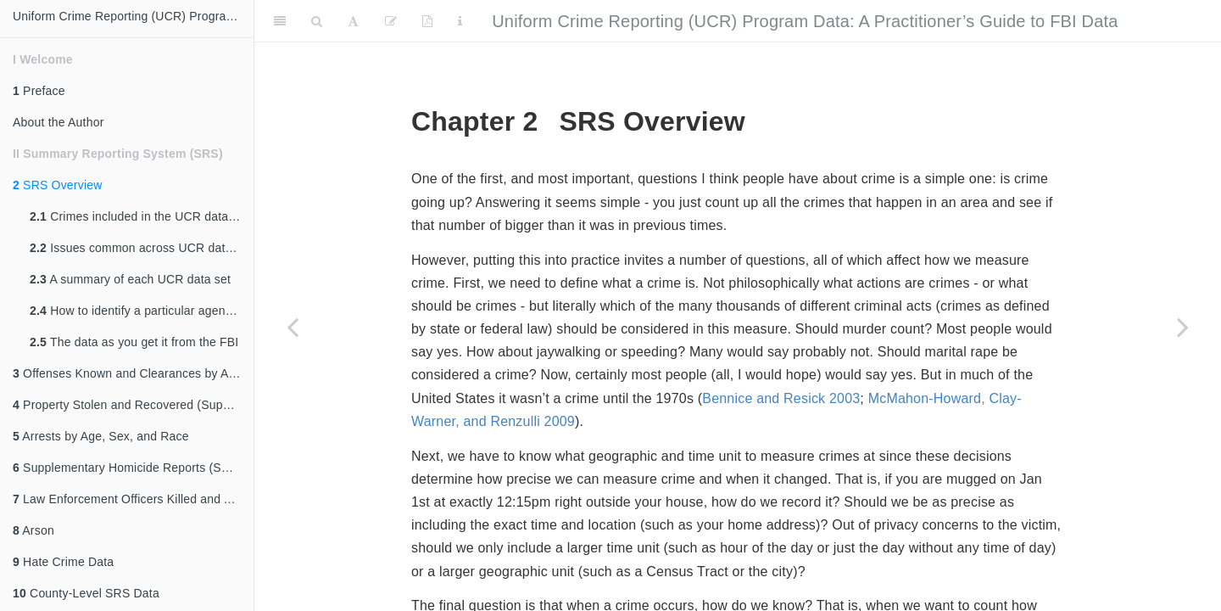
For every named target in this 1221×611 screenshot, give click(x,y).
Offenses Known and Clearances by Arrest (133, 373)
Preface (39, 91)
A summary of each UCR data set (130, 279)
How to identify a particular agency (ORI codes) (142, 310)
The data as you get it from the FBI (134, 342)
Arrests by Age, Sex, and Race (101, 436)
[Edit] (391, 21)
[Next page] (1183, 326)
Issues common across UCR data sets (142, 248)
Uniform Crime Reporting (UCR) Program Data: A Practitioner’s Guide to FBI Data (805, 21)
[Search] (316, 21)
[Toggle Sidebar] (279, 21)
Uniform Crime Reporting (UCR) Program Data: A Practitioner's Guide (133, 16)
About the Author (58, 122)
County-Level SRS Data (86, 593)
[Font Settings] (353, 21)
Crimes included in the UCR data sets (142, 216)
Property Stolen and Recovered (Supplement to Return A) (133, 405)
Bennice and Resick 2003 (781, 398)
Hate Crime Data (63, 562)
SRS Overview (58, 185)
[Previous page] (292, 326)
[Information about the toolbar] (460, 21)
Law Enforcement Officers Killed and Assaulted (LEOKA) (133, 499)
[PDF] (427, 21)
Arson (33, 530)
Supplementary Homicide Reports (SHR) (128, 467)
